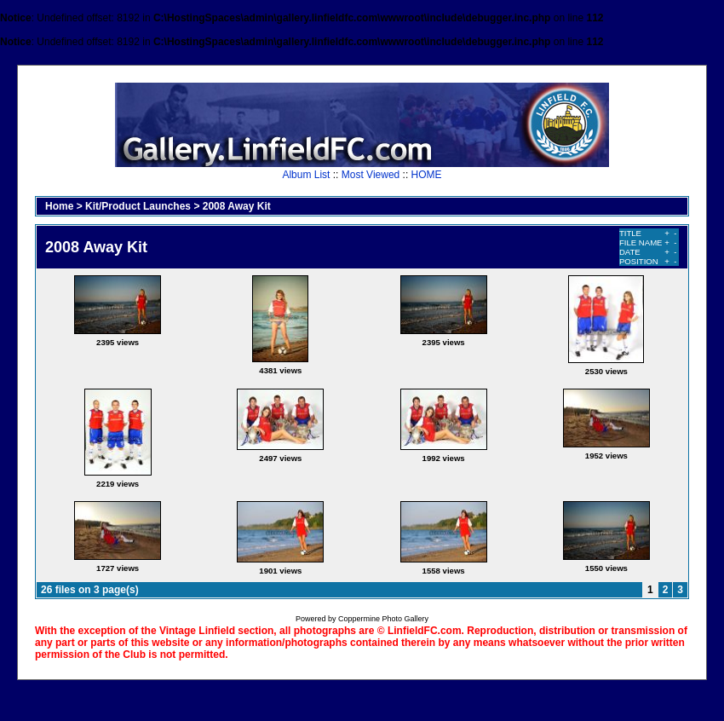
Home (59, 206)
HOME (426, 175)
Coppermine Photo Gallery (383, 618)
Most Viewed (370, 175)
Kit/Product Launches (138, 206)
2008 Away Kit (237, 206)
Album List (306, 175)
